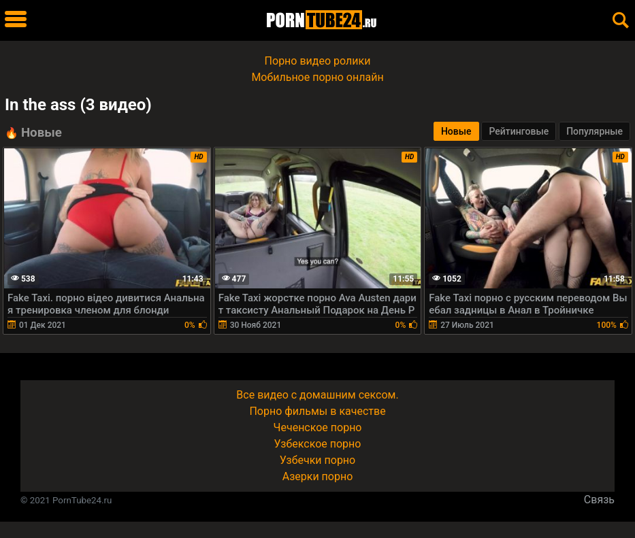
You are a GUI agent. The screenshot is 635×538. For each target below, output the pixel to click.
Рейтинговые (519, 131)
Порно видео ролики (318, 60)
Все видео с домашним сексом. (317, 394)
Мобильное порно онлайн (317, 77)
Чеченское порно (318, 427)
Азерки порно (317, 476)
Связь (599, 499)
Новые (456, 131)
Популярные (594, 131)
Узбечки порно (317, 460)
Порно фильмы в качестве (317, 411)
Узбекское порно (317, 443)
